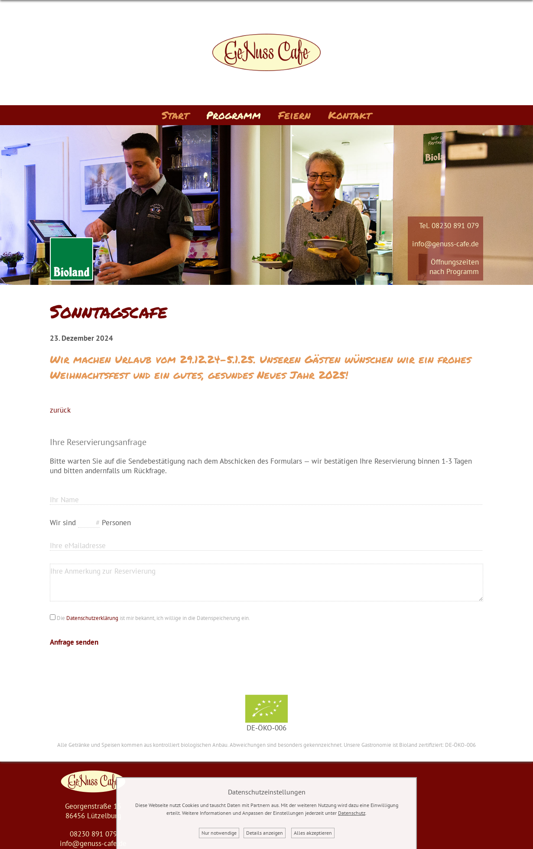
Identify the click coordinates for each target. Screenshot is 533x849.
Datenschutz (351, 813)
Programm (233, 115)
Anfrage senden (74, 642)
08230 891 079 (455, 225)
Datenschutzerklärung (92, 618)
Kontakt (349, 115)
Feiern (294, 115)
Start (175, 115)
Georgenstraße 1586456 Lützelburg (93, 810)
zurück (60, 410)
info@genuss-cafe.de (445, 244)
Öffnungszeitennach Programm (454, 266)
